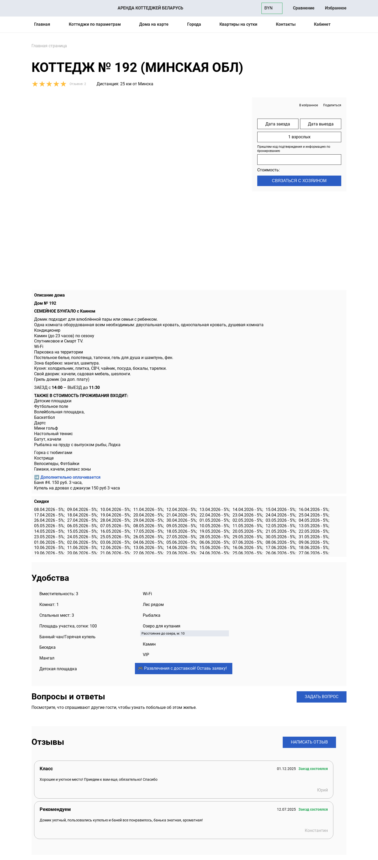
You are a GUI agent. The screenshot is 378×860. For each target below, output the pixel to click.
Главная (42, 24)
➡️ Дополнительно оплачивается (67, 477)
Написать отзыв (309, 742)
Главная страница (49, 45)
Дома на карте (154, 24)
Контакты (286, 24)
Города (194, 24)
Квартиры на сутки (238, 24)
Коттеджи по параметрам (95, 24)
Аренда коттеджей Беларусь (150, 8)
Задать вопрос (321, 696)
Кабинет (322, 24)
